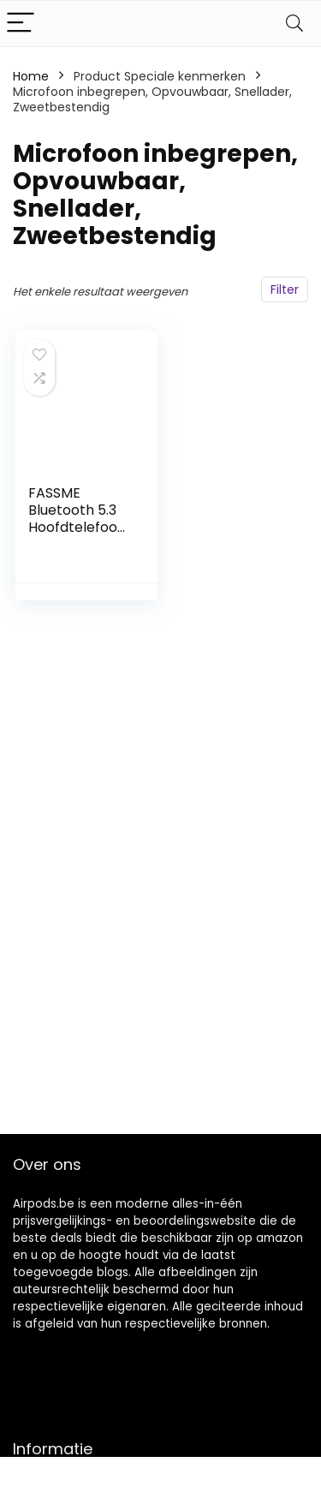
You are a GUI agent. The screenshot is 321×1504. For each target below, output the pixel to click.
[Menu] (20, 23)
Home (31, 76)
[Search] (294, 23)
